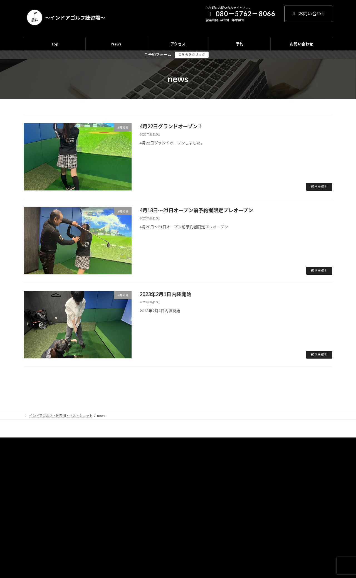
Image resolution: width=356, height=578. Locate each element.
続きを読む (319, 187)
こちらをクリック (191, 54)
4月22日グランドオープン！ (171, 126)
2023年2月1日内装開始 (165, 294)
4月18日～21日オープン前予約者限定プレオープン (196, 210)
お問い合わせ (308, 13)
